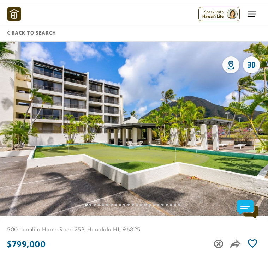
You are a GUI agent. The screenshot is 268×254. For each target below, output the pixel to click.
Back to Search (31, 33)
